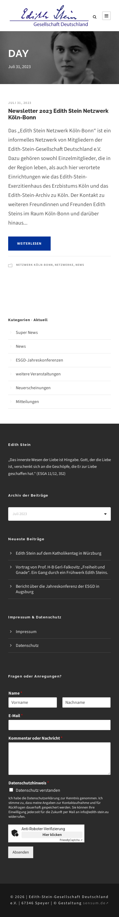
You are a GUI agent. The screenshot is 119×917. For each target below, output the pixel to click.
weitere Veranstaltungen (38, 374)
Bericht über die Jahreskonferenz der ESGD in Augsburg (57, 589)
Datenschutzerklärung (43, 798)
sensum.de (96, 903)
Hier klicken (52, 835)
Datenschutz (27, 645)
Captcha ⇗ (71, 840)
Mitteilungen (27, 402)
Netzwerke (64, 265)
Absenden (21, 852)
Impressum (26, 632)
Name (15, 693)
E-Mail (15, 716)
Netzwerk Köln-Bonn (34, 265)
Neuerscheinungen (33, 388)
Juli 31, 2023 (20, 103)
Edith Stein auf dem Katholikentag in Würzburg (58, 553)
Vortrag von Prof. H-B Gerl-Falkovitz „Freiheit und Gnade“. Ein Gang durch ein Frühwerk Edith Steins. (62, 570)
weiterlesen (29, 243)
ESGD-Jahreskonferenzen (39, 360)
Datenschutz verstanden (38, 790)
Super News (27, 333)
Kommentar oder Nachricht (35, 738)
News (79, 265)
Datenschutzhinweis (28, 783)
